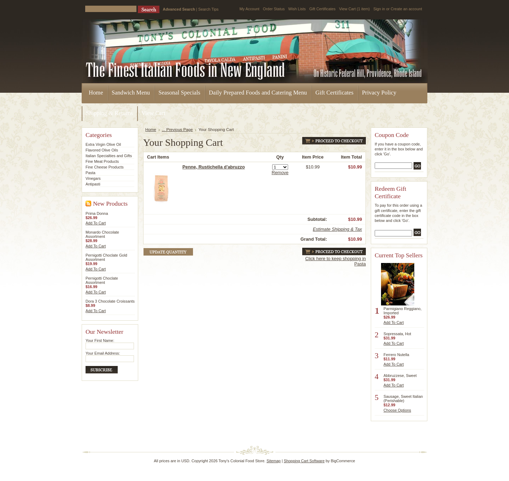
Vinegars (93, 178)
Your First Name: (100, 340)
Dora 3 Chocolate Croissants (110, 301)
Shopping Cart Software (304, 461)
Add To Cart (96, 223)
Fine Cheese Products (105, 167)
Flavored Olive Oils (102, 150)
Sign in (379, 9)
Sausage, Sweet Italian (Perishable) (403, 398)
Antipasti (93, 184)
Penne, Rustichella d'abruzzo (213, 167)
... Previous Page (177, 129)
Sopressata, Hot (397, 334)
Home (150, 129)
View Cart (354, 9)
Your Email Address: (103, 353)
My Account (249, 9)
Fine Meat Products (102, 161)
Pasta (90, 173)
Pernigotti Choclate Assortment (102, 280)
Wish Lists (297, 9)
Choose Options (397, 410)
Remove (279, 172)
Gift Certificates (322, 9)
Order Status (274, 9)
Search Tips (208, 9)
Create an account (406, 9)
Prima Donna (97, 213)
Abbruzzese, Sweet (400, 375)
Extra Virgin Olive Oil (103, 144)
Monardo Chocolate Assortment (102, 234)
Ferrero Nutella (396, 355)
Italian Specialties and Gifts (109, 156)
